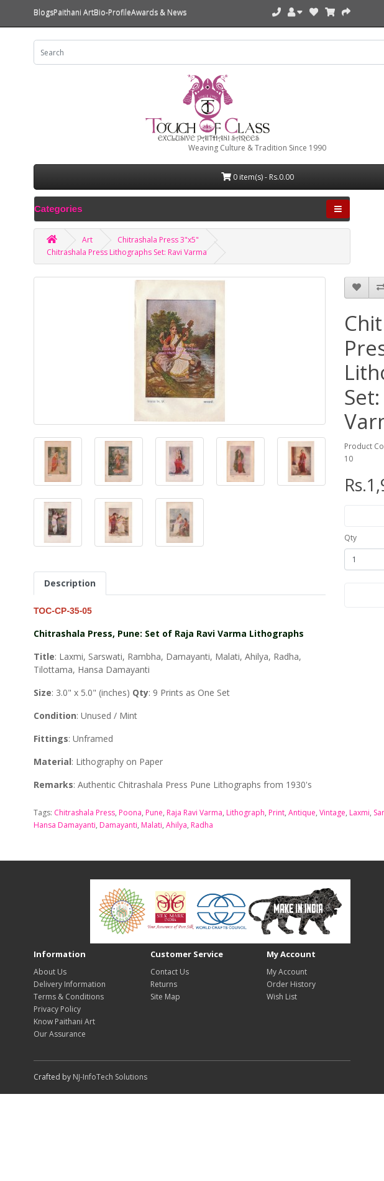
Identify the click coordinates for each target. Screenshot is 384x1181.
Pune (154, 812)
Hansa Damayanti (65, 825)
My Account (287, 971)
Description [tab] (70, 583)
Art (87, 239)
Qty (350, 537)
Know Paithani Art (64, 1021)
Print (276, 812)
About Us (50, 971)
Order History (291, 984)
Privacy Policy (57, 1009)
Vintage (332, 812)
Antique (302, 812)
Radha (202, 825)
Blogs (43, 12)
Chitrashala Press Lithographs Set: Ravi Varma (127, 252)
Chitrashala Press (84, 812)
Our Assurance (60, 1034)
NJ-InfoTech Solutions (110, 1077)
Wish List (282, 996)
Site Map (165, 996)
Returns (163, 984)
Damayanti (118, 825)
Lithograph (245, 812)
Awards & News (158, 12)
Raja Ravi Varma (194, 812)
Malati (151, 825)
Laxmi (359, 812)
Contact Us (169, 971)
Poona (130, 812)
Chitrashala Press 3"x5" (158, 239)
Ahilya (176, 825)
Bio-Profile (112, 12)
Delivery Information (70, 984)
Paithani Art (73, 12)
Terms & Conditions (69, 996)
